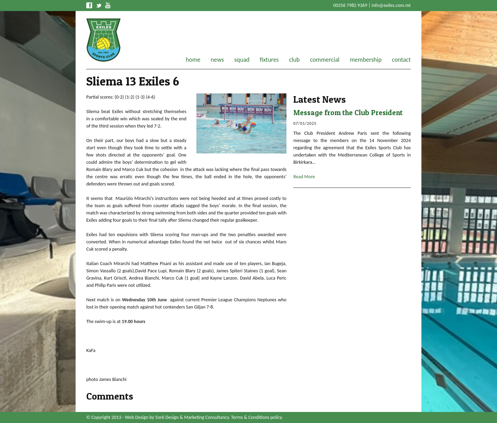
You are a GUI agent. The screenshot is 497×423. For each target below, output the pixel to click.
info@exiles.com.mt (391, 5)
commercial (324, 60)
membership (365, 60)
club (294, 60)
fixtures (269, 60)
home (193, 60)
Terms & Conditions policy (256, 417)
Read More (304, 177)
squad (242, 60)
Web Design (136, 417)
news (217, 60)
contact (401, 60)
